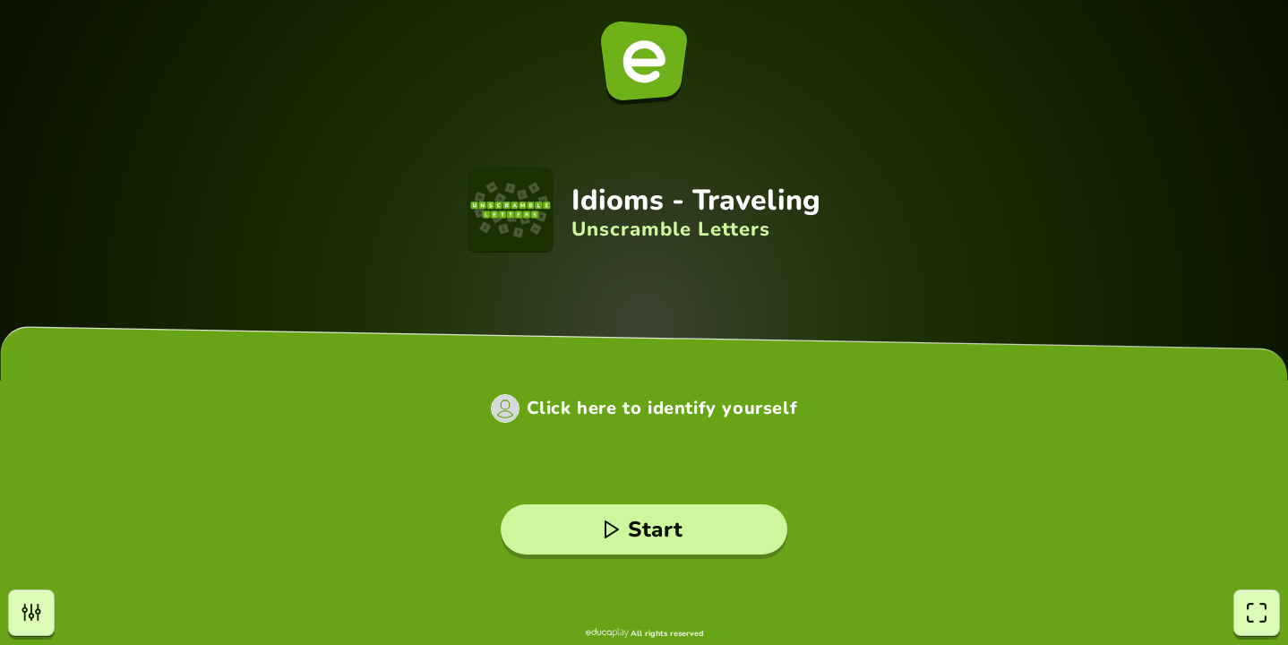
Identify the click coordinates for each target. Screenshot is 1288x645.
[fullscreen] (1256, 612)
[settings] (31, 612)
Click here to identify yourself (662, 408)
